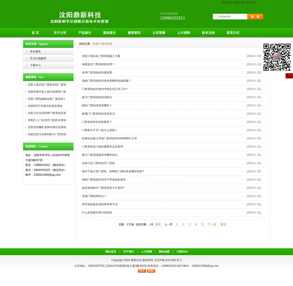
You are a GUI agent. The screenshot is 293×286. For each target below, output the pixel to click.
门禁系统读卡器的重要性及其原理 (102, 146)
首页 (95, 43)
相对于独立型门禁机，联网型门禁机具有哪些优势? (113, 171)
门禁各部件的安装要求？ (97, 122)
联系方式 (252, 2)
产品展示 (84, 33)
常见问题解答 (38, 58)
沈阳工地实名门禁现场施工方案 (101, 56)
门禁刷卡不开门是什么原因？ (100, 130)
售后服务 (35, 51)
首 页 (35, 33)
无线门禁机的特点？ (94, 196)
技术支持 (208, 33)
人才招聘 (183, 33)
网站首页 (227, 2)
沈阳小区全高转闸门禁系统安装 (47, 113)
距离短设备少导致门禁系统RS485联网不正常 (109, 138)
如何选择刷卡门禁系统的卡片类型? (103, 187)
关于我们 (128, 251)
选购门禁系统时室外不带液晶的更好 (104, 179)
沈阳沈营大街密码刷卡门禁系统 (47, 134)
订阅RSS (182, 251)
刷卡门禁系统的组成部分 (97, 97)
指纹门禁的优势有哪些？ (97, 105)
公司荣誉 (158, 33)
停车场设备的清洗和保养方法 (100, 204)
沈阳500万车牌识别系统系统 (45, 106)
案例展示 (109, 33)
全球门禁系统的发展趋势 (97, 72)
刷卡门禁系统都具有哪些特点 (100, 154)
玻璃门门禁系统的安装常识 (98, 113)
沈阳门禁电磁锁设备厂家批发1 (46, 98)
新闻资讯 (134, 33)
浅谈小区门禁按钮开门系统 (98, 163)
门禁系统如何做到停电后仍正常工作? (105, 89)
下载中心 (35, 65)
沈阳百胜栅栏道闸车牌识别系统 (47, 127)
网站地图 (240, 2)
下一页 (212, 224)
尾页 (223, 224)
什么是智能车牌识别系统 (97, 212)
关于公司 (60, 33)
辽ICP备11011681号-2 (168, 260)
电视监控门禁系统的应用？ (98, 64)
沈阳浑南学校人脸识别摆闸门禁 (47, 91)
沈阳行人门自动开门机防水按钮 (47, 120)
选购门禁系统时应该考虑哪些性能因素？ (106, 80)
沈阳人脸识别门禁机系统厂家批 (47, 84)
